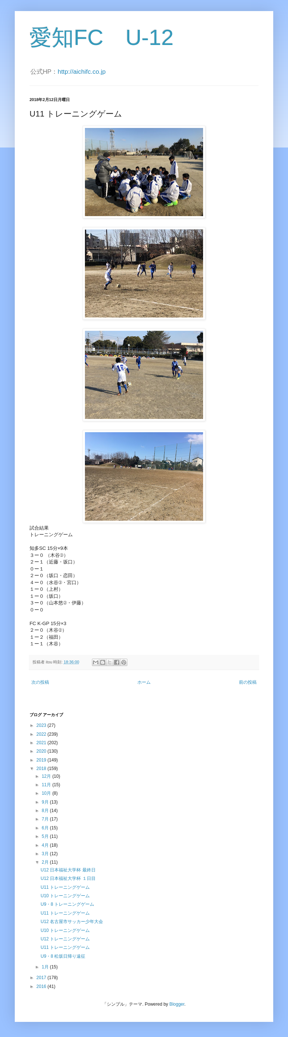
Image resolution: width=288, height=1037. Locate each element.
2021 (42, 742)
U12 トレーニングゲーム (65, 938)
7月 (46, 819)
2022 (42, 734)
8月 (46, 810)
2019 (42, 760)
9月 (46, 802)
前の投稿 (248, 682)
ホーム (144, 682)
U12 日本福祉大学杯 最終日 (68, 870)
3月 (46, 853)
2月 (46, 862)
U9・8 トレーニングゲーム (67, 904)
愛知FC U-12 (102, 37)
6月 (46, 827)
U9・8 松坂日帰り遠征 (63, 956)
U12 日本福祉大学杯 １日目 (68, 878)
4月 (46, 845)
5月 (46, 836)
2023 (42, 725)
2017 (42, 977)
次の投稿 (40, 682)
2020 (42, 751)
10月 (47, 793)
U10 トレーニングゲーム (65, 895)
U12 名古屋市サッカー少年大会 (72, 921)
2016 (42, 986)
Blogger (177, 1004)
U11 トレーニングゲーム (65, 887)
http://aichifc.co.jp (82, 71)
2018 (42, 768)
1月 (46, 967)
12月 (47, 776)
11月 (47, 784)
